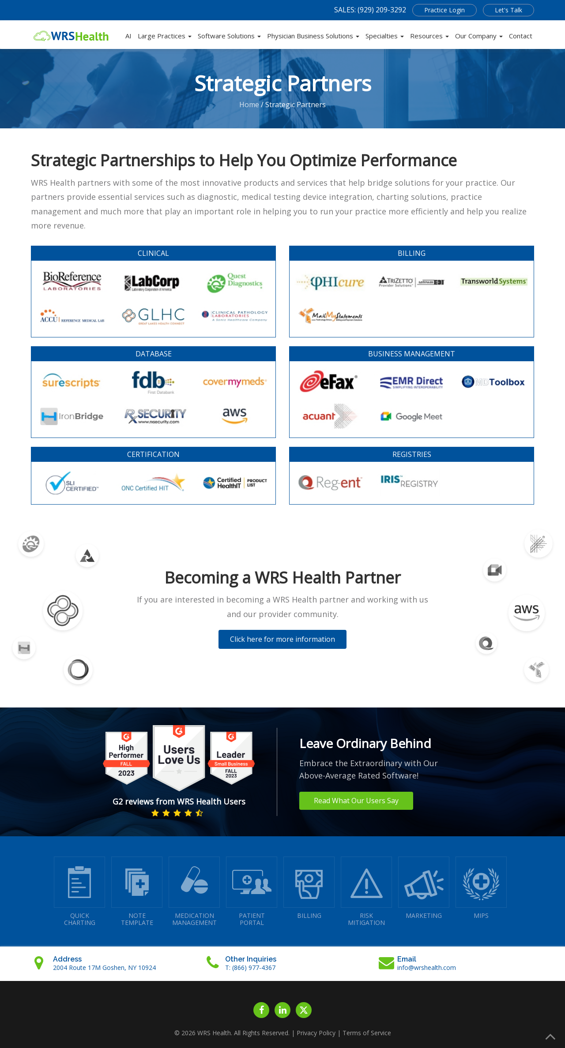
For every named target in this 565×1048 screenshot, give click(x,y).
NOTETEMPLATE (136, 892)
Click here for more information (282, 639)
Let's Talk (508, 10)
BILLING (309, 888)
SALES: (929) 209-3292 (370, 10)
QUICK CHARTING (79, 892)
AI (128, 35)
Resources (429, 35)
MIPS (481, 888)
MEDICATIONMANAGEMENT (194, 892)
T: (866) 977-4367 (250, 967)
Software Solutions (229, 35)
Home (249, 104)
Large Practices (165, 35)
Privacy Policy (316, 1033)
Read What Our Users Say (356, 800)
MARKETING (423, 888)
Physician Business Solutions (313, 35)
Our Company (479, 35)
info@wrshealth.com (426, 967)
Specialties (384, 35)
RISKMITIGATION (366, 892)
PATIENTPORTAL (251, 892)
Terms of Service (367, 1033)
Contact (520, 35)
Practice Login (444, 10)
